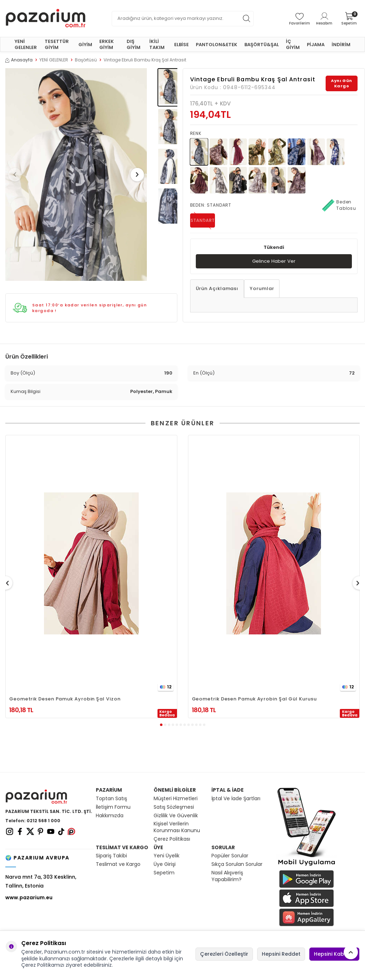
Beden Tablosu (339, 205)
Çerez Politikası (172, 839)
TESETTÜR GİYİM (57, 44)
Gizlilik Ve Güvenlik (176, 815)
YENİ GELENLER (26, 44)
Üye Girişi (165, 864)
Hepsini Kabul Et (334, 953)
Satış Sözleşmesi (174, 807)
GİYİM (85, 44)
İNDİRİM (341, 44)
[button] (17, 174)
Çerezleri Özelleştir (224, 953)
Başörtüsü (86, 60)
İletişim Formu (113, 807)
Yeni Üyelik (166, 855)
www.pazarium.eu (28, 897)
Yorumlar (262, 288)
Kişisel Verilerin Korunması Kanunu (177, 827)
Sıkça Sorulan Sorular (236, 864)
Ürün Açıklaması (217, 288)
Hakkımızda (109, 815)
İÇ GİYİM (293, 44)
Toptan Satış (111, 798)
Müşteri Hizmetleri (176, 798)
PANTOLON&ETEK (216, 44)
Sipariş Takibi (111, 855)
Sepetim (164, 872)
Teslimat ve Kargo (118, 864)
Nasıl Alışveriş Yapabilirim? (227, 876)
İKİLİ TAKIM (157, 44)
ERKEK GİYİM (106, 44)
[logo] (45, 18)
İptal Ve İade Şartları (235, 798)
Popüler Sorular (229, 855)
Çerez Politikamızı (42, 964)
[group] (76, 174)
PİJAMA (316, 44)
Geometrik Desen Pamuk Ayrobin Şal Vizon (65, 698)
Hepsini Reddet (281, 953)
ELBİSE (181, 44)
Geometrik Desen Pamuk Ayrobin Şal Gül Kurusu (254, 698)
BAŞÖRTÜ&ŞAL (261, 44)
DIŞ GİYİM (133, 44)
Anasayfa (19, 60)
